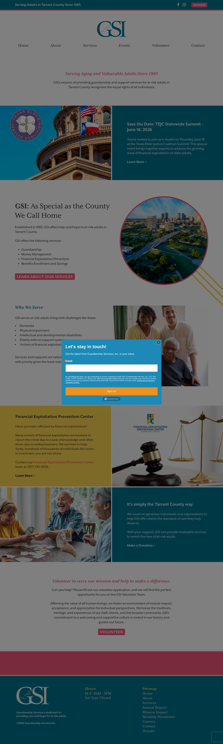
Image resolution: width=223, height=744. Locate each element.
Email (69, 361)
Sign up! (111, 391)
